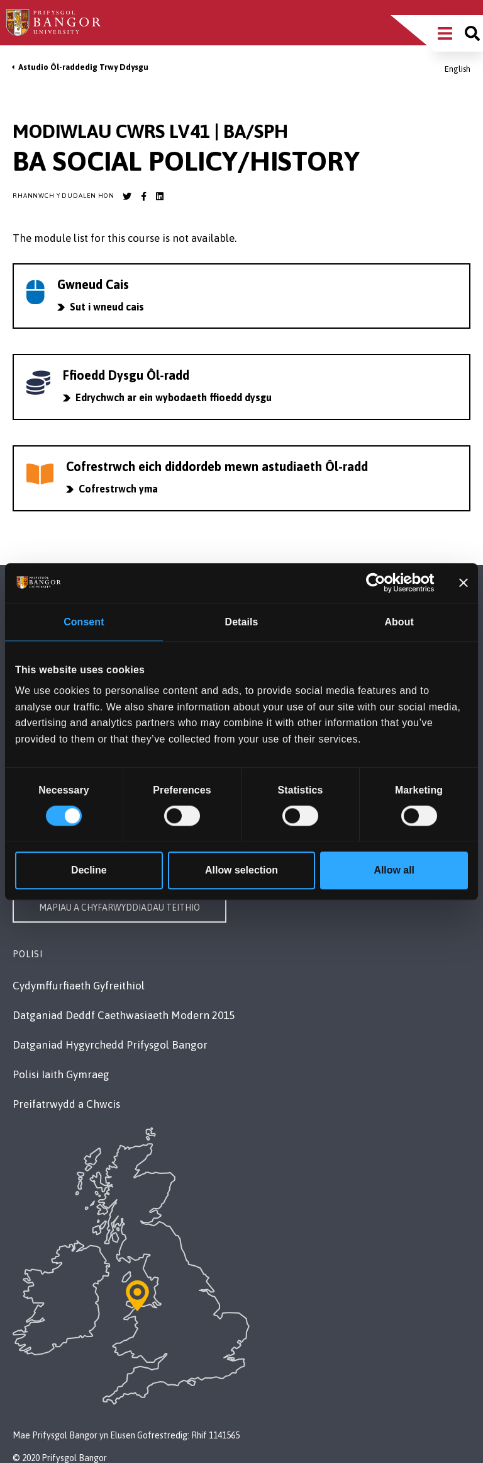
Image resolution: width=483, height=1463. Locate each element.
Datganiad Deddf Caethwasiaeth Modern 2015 (124, 1015)
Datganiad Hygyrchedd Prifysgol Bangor (110, 1045)
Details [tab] (241, 622)
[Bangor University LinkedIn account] (159, 196)
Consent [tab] (84, 622)
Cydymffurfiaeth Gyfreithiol (79, 985)
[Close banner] (463, 583)
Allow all (394, 870)
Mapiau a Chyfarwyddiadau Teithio (119, 907)
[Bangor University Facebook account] (143, 196)
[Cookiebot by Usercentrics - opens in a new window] (380, 583)
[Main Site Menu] (445, 33)
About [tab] (398, 622)
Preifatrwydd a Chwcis (66, 1104)
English (457, 69)
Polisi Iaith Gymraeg (61, 1074)
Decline (89, 870)
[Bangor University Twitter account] (127, 196)
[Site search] (472, 33)
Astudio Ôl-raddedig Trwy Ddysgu (83, 67)
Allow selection (241, 870)
